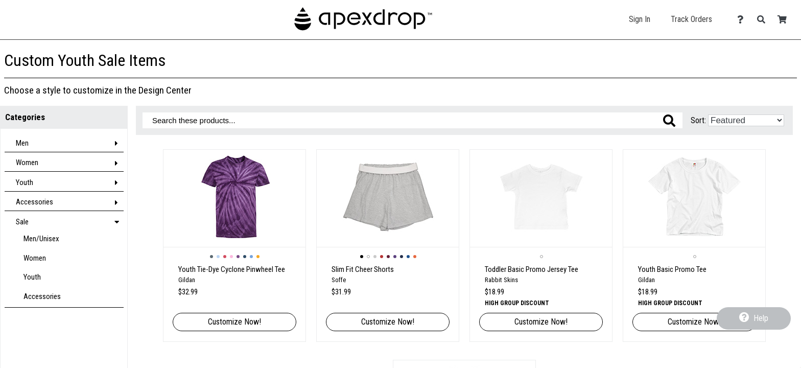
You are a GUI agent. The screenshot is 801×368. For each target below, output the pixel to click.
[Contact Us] (743, 20)
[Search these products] (412, 120)
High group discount (517, 303)
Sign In (639, 19)
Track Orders (691, 19)
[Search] (763, 20)
